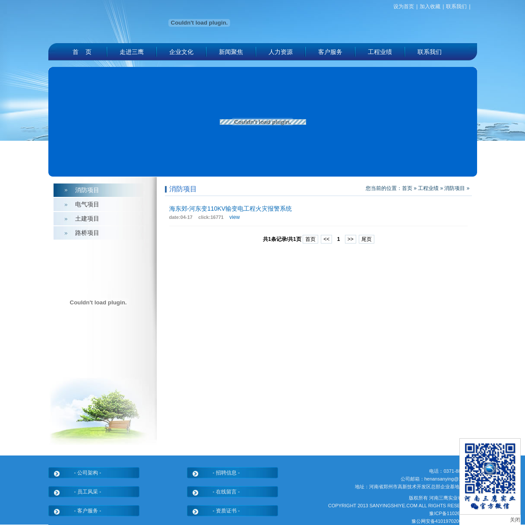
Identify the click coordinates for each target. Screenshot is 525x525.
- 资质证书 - (226, 511)
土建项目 (87, 218)
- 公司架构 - (87, 473)
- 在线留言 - (226, 492)
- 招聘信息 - (226, 473)
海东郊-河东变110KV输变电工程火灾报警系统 (230, 208)
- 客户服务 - (87, 511)
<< (326, 239)
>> (351, 239)
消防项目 (87, 190)
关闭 (515, 520)
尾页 (366, 239)
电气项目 (87, 204)
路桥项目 (87, 232)
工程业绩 (428, 188)
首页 (407, 188)
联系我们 (456, 6)
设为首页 (403, 6)
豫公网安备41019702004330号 (444, 521)
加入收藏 (430, 6)
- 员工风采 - (87, 492)
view (234, 217)
